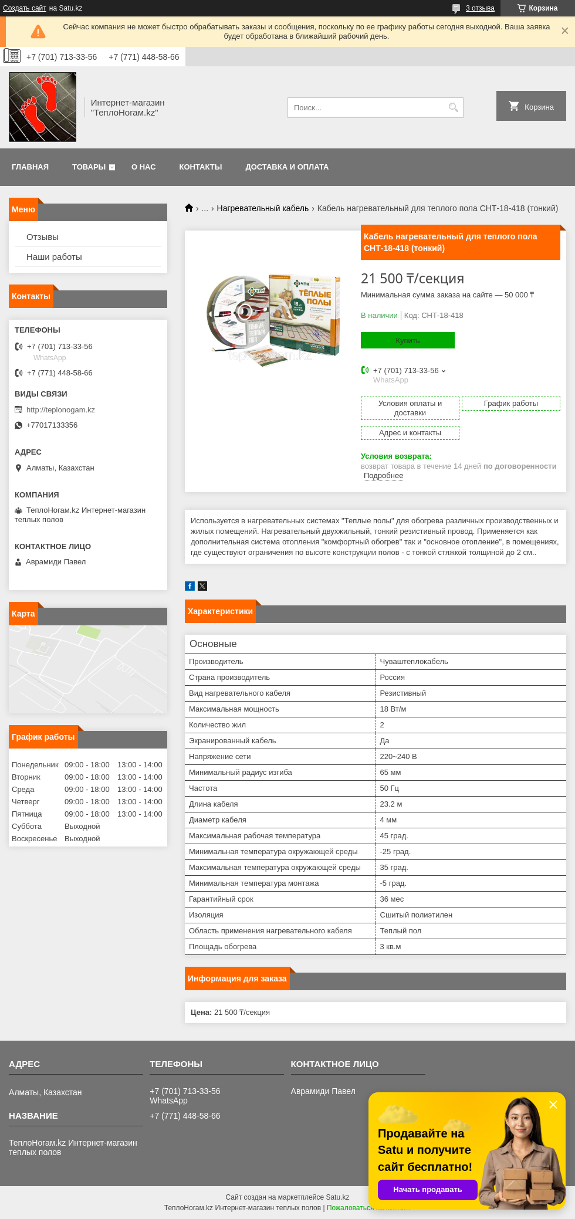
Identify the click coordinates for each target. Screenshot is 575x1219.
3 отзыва (480, 8)
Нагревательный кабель (263, 208)
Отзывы (42, 237)
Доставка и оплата (287, 166)
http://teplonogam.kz (60, 409)
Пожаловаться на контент (369, 1208)
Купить (407, 340)
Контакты (201, 166)
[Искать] (453, 107)
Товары (89, 166)
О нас (143, 166)
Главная (30, 166)
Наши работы (54, 257)
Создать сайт (24, 8)
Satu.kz (337, 1197)
